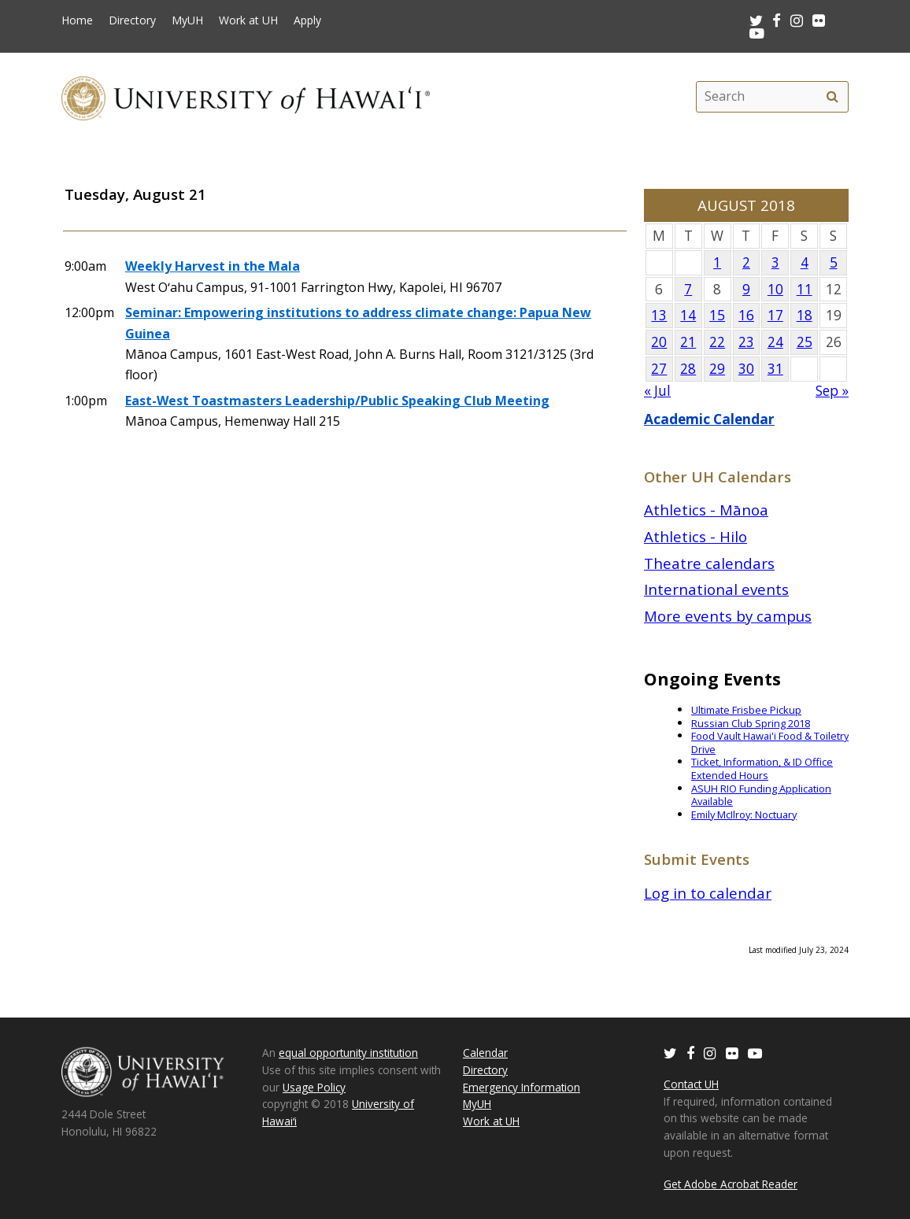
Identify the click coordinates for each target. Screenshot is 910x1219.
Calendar (485, 1052)
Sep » (832, 391)
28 (688, 369)
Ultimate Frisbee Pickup (746, 710)
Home (77, 20)
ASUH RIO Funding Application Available (761, 795)
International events (716, 589)
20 (659, 342)
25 (804, 342)
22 (717, 342)
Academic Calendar (709, 419)
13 (659, 315)
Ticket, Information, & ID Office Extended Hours (762, 768)
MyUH (187, 20)
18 (804, 315)
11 (804, 289)
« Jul (657, 391)
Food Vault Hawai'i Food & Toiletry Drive (770, 742)
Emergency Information (521, 1087)
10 (775, 289)
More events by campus (728, 616)
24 (775, 342)
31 (775, 369)
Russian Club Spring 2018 (750, 723)
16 (746, 315)
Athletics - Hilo (695, 536)
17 (775, 315)
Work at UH (248, 20)
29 (717, 369)
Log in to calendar (707, 893)
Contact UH (691, 1084)
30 (746, 369)
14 (688, 315)
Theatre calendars (709, 563)
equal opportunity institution (348, 1052)
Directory (132, 20)
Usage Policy (314, 1087)
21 (688, 342)
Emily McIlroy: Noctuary (744, 814)
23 (746, 342)
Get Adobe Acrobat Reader (730, 1184)
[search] (832, 97)
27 (659, 369)
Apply (307, 20)
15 (717, 315)
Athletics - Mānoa (706, 509)
